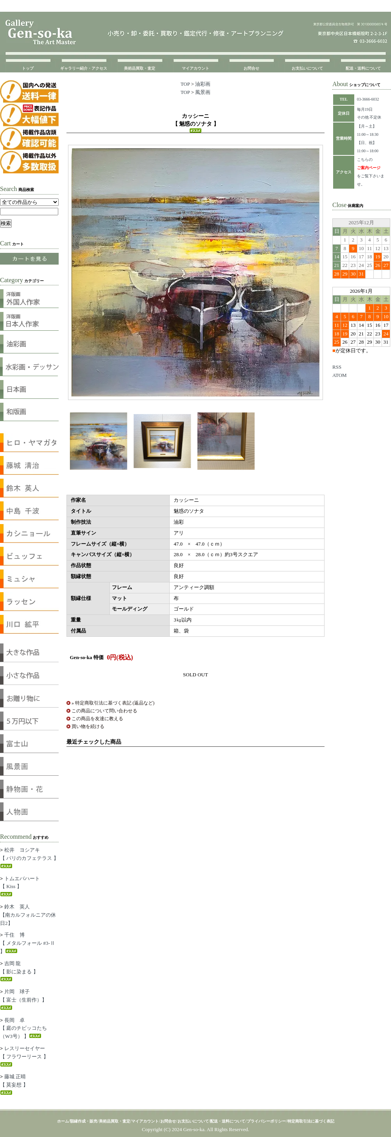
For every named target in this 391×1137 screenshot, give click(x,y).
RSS (336, 367)
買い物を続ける (88, 726)
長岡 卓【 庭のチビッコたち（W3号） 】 (23, 1028)
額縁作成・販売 (83, 1121)
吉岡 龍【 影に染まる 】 (19, 971)
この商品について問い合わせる (104, 711)
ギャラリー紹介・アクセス (83, 68)
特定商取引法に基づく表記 (310, 1121)
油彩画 (202, 84)
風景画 (202, 92)
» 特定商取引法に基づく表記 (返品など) (113, 703)
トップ (28, 68)
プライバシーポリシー (266, 1121)
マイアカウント (195, 68)
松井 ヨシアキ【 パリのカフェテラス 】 (29, 857)
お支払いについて (307, 68)
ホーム (63, 1121)
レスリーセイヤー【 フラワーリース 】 (24, 1056)
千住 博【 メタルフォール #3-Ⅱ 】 (27, 943)
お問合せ (251, 68)
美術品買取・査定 (139, 68)
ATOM (339, 375)
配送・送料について (363, 68)
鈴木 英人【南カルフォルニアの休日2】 (28, 915)
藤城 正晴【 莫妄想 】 (14, 1084)
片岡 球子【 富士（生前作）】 (23, 999)
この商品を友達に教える (97, 718)
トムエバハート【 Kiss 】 (20, 886)
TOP (185, 84)
